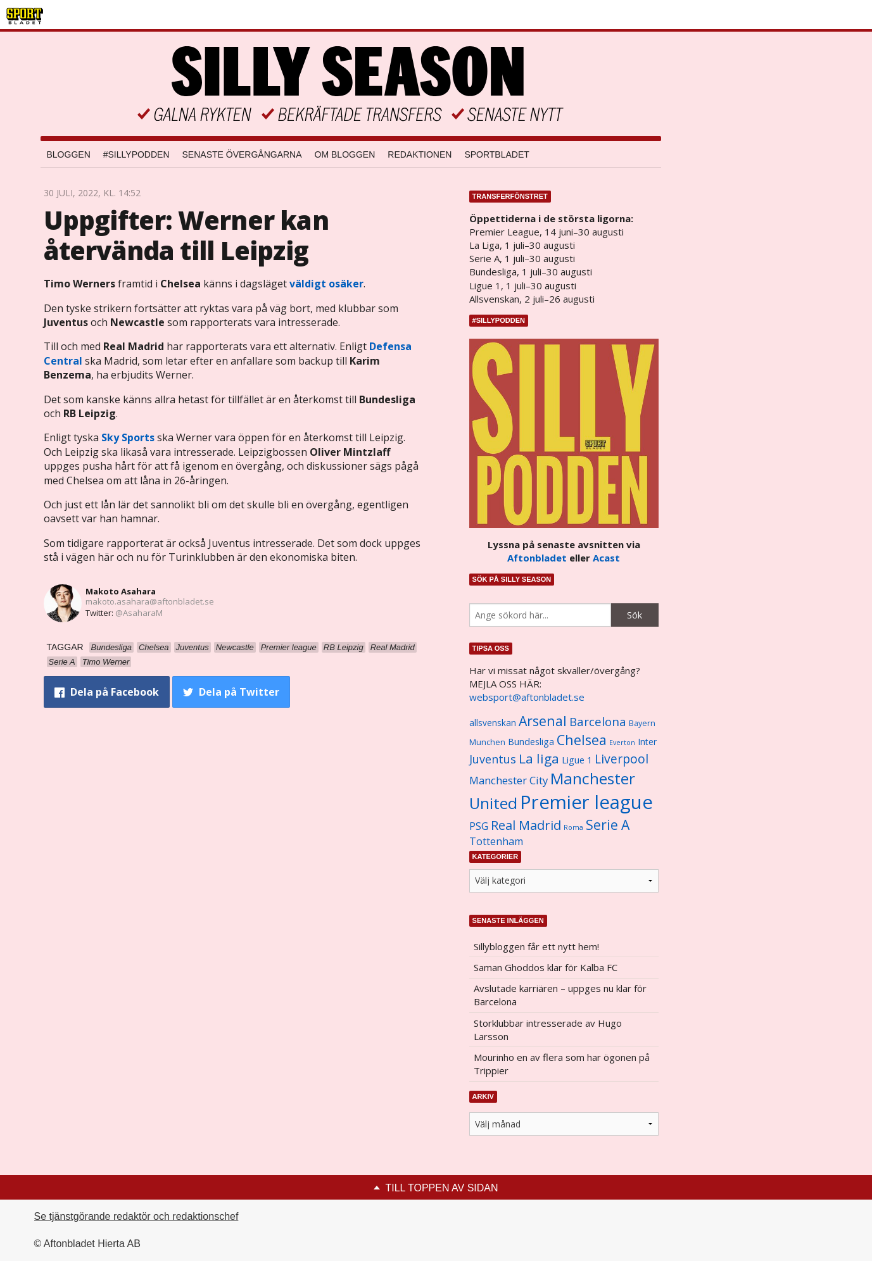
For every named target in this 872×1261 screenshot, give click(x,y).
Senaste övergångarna (242, 154)
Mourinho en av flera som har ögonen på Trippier (562, 1064)
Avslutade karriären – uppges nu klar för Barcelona (560, 995)
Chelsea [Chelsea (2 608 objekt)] (582, 740)
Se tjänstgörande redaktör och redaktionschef (136, 1216)
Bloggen (69, 154)
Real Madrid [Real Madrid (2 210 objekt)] (526, 825)
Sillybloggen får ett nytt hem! (536, 946)
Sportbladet (496, 154)
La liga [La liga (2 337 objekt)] (539, 758)
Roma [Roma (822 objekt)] (573, 827)
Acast (606, 557)
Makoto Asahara (120, 591)
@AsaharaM (139, 612)
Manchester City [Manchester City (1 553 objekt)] (508, 780)
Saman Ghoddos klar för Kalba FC (545, 967)
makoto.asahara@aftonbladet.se (149, 601)
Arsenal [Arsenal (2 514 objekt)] (543, 721)
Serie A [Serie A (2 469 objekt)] (607, 824)
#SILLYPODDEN (136, 154)
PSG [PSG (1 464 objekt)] (478, 826)
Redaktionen (420, 154)
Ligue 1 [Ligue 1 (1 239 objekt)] (577, 760)
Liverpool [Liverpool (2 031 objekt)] (621, 758)
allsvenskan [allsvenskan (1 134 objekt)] (492, 723)
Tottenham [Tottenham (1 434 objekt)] (496, 841)
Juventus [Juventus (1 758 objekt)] (492, 759)
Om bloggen (345, 154)
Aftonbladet (537, 557)
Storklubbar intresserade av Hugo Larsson (548, 1030)
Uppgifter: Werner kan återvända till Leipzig (186, 235)
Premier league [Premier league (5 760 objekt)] (586, 802)
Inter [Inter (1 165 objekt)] (647, 742)
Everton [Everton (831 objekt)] (622, 742)
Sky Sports (128, 437)
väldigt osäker (326, 284)
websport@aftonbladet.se (526, 697)
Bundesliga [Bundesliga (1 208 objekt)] (531, 742)
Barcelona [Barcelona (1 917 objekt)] (597, 721)
